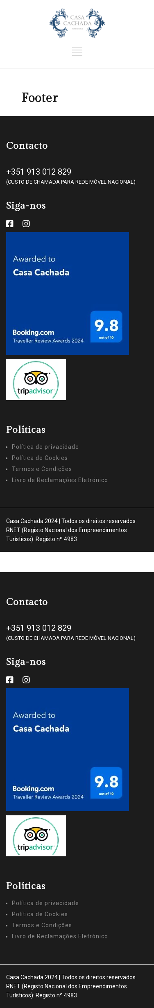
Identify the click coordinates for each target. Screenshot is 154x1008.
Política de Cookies (40, 458)
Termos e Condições (42, 469)
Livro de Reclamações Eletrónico (60, 480)
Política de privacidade (45, 447)
